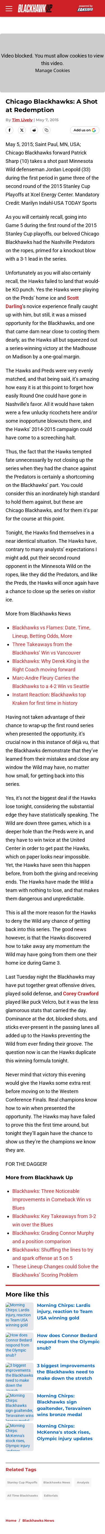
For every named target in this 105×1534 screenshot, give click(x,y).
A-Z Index (15, 1477)
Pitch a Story (18, 1438)
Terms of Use (19, 1449)
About (11, 1407)
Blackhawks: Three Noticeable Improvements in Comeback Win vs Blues (51, 1199)
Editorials (51, 1343)
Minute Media (33, 1491)
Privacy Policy (65, 1438)
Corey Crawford (81, 993)
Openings (60, 1407)
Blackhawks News (56, 1330)
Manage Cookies (52, 70)
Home (11, 1368)
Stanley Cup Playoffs (22, 1330)
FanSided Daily (66, 1428)
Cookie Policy (65, 1449)
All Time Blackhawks (22, 1343)
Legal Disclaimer (22, 1459)
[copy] (46, 130)
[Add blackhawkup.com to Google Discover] (84, 130)
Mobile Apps (18, 1428)
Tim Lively (22, 119)
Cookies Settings (69, 1477)
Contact (13, 1418)
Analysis (83, 1330)
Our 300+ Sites (66, 1418)
